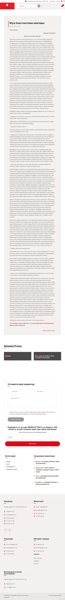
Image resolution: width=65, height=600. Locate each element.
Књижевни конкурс (9, 354)
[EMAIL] (32, 437)
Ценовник (52, 1)
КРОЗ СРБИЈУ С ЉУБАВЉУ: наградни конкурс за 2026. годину (47, 470)
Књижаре (36, 561)
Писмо (58, 1)
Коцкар (8, 356)
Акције (8, 461)
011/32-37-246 (10, 521)
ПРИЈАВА (32, 443)
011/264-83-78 (40, 513)
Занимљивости (11, 466)
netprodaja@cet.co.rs (41, 548)
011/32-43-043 (10, 518)
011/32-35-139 (10, 524)
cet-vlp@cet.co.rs (11, 587)
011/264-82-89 (40, 516)
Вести (8, 464)
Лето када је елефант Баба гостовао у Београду (44, 357)
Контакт (36, 563)
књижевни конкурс (50, 330)
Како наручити (38, 558)
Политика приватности (54, 595)
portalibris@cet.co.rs (41, 510)
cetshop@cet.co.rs (11, 515)
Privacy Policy (42, 414)
